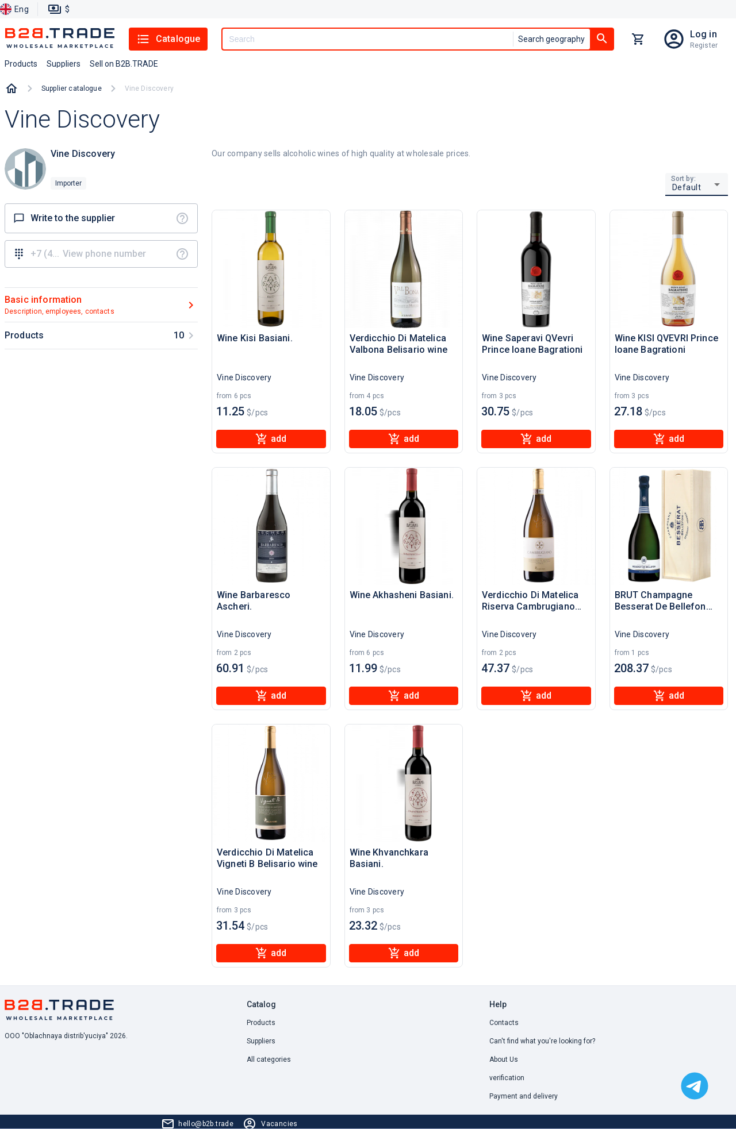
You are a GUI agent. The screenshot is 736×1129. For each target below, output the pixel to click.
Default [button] (687, 187)
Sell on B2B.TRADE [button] (124, 64)
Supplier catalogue (71, 88)
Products (261, 1023)
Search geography (551, 39)
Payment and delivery (523, 1096)
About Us (503, 1059)
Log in (703, 34)
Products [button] (21, 64)
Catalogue (168, 39)
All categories (269, 1059)
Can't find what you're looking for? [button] (542, 1041)
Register (704, 45)
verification (506, 1078)
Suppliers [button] (63, 64)
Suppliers (261, 1041)
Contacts (504, 1023)
